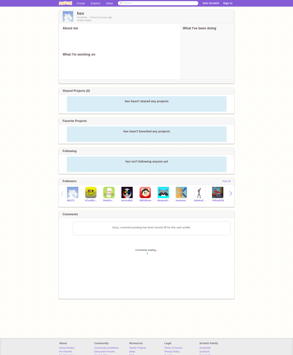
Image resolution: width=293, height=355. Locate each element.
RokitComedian (109, 200)
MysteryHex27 (164, 200)
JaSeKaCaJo (200, 200)
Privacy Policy (172, 351)
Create (81, 3)
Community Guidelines (106, 347)
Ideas (109, 3)
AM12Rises (145, 200)
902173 (70, 200)
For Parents (65, 351)
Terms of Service (173, 347)
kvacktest (181, 200)
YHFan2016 (218, 200)
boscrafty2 (127, 200)
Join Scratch (210, 3)
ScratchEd (205, 347)
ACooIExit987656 (91, 200)
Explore (95, 3)
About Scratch (67, 347)
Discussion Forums (104, 351)
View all (226, 181)
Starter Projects (137, 347)
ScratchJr (204, 351)
